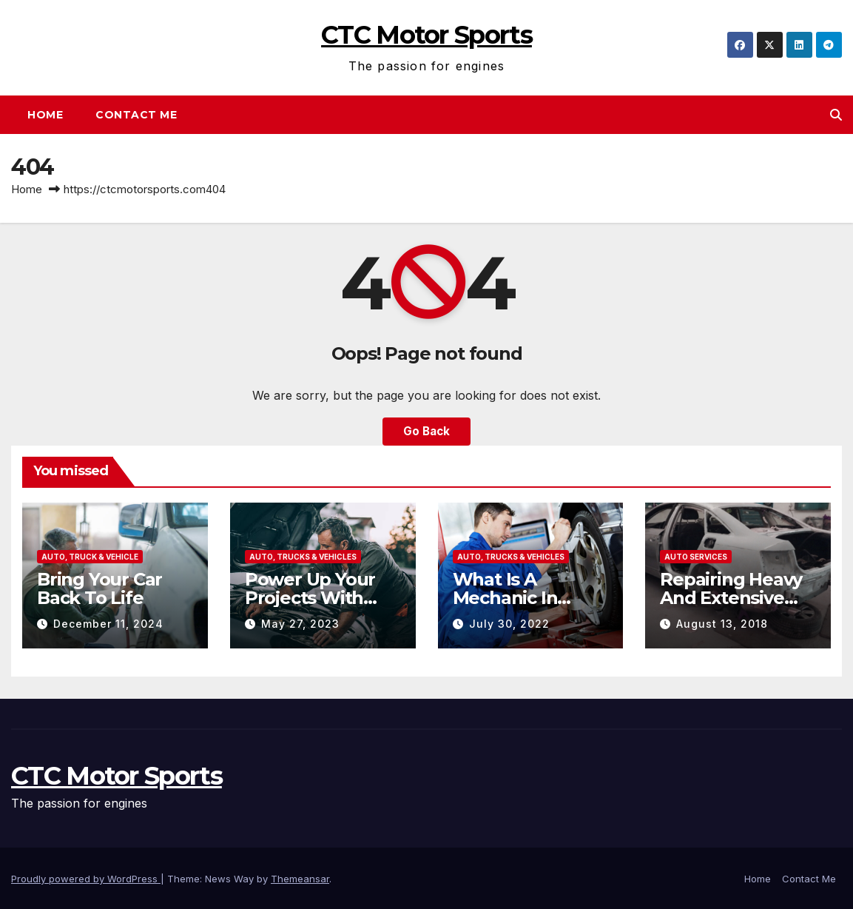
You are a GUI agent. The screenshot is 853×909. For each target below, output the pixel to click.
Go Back (426, 431)
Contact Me (136, 114)
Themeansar (300, 879)
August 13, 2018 (722, 623)
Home (45, 114)
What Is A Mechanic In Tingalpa (505, 597)
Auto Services (695, 556)
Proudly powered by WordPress (86, 879)
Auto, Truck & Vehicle (89, 556)
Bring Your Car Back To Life (99, 588)
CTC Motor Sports (426, 34)
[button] (836, 114)
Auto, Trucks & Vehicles (303, 556)
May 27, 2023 (300, 623)
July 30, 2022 (509, 623)
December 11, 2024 (108, 623)
